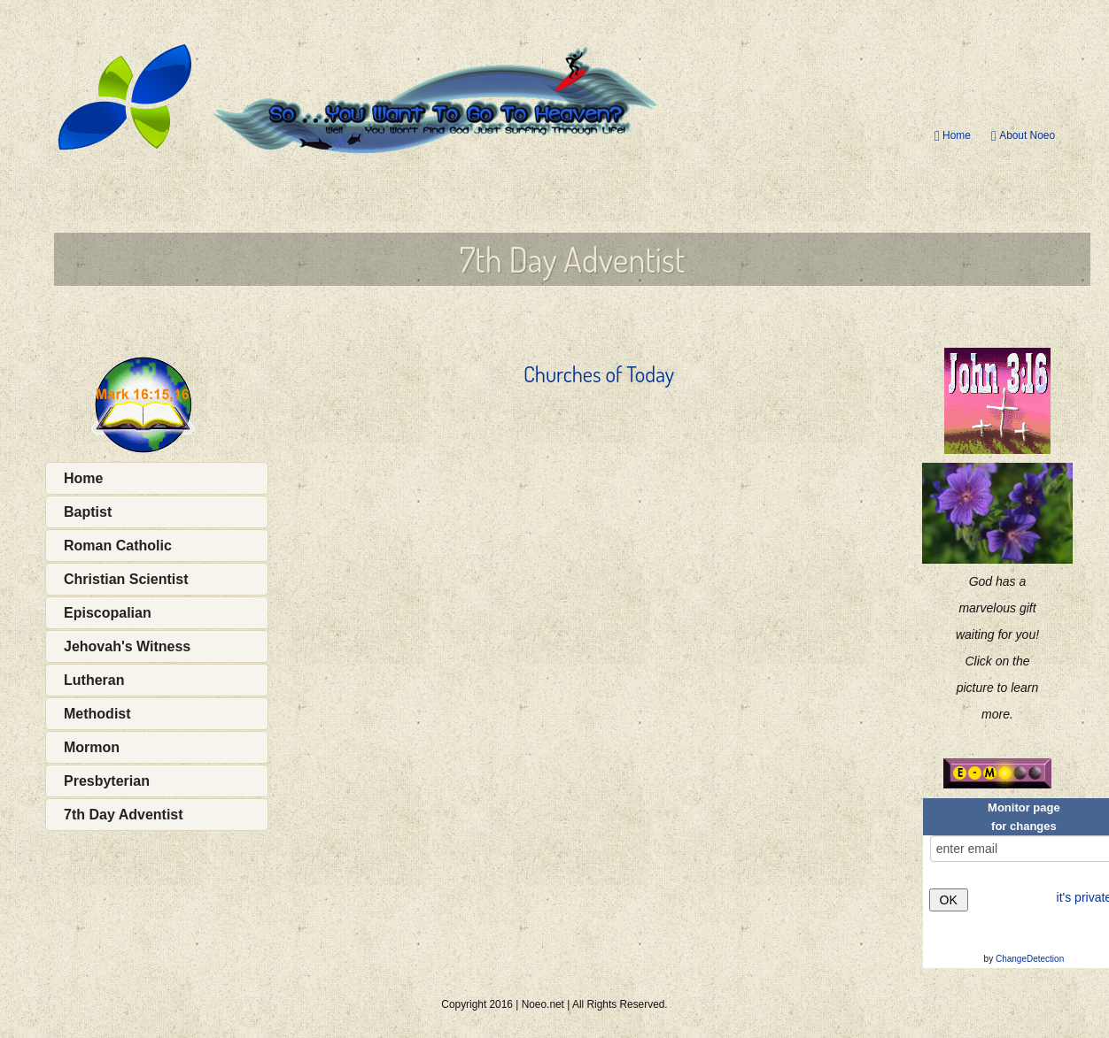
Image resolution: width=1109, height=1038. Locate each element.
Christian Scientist (126, 579)
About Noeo (1023, 135)
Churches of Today (598, 374)
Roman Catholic (118, 545)
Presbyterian (107, 780)
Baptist (88, 511)
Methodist (97, 713)
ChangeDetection (1030, 959)
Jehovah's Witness (127, 646)
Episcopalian (107, 612)
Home (953, 135)
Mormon (92, 747)
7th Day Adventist (123, 814)
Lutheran (94, 680)
